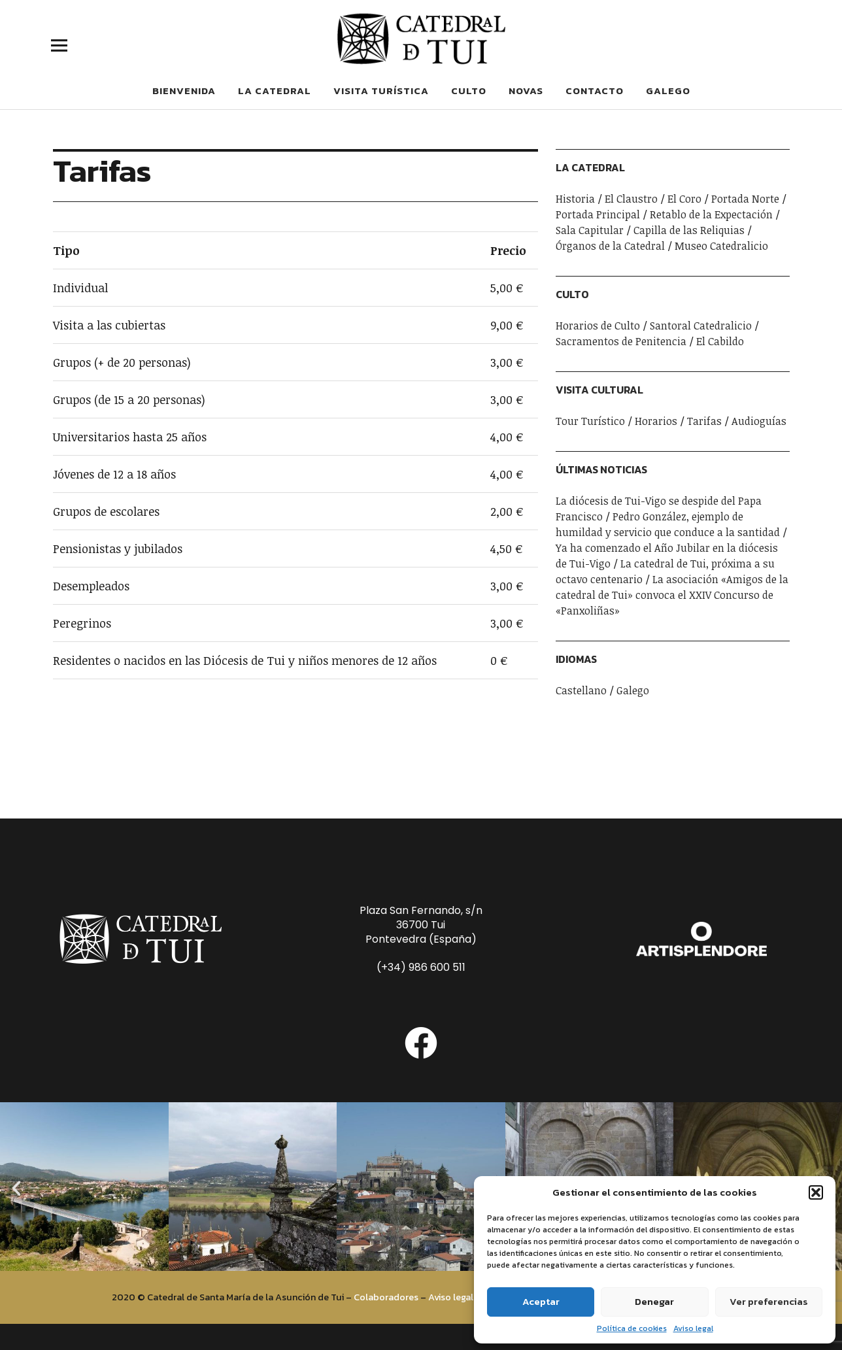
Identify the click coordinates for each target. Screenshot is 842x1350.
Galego (668, 90)
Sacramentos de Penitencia (621, 341)
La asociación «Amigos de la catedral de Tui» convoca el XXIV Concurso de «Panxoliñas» (672, 595)
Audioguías (759, 421)
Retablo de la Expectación (711, 214)
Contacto (594, 90)
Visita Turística (381, 90)
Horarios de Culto (598, 325)
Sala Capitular (590, 230)
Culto (468, 90)
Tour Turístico (590, 421)
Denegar (654, 1301)
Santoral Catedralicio (701, 325)
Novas (526, 90)
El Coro (684, 199)
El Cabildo (720, 341)
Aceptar (541, 1301)
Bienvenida (184, 90)
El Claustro (631, 199)
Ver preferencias (769, 1301)
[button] (815, 1192)
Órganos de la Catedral (610, 246)
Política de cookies (632, 1328)
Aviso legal (693, 1328)
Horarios (656, 421)
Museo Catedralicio (721, 246)
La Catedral (274, 90)
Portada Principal (598, 214)
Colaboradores (386, 1297)
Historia (575, 199)
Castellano (581, 690)
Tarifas (704, 421)
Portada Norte (745, 199)
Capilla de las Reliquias (689, 230)
